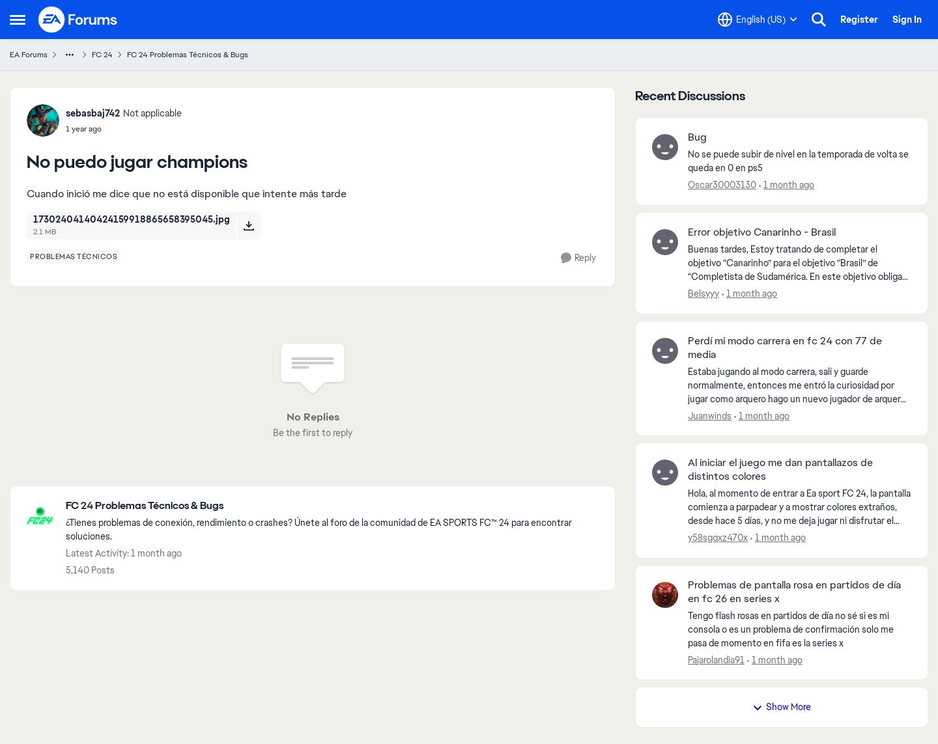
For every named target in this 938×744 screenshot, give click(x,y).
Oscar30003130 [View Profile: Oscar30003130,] (722, 185)
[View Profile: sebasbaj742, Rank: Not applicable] (43, 120)
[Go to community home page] (78, 20)
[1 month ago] (786, 185)
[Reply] (578, 258)
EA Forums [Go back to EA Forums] (29, 54)
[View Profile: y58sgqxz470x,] (665, 473)
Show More (781, 707)
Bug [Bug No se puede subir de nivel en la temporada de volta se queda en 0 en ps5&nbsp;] (697, 137)
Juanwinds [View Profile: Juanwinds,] (710, 415)
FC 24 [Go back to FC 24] (102, 54)
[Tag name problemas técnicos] (74, 256)
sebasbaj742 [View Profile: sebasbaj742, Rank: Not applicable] (93, 113)
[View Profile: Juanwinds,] (665, 351)
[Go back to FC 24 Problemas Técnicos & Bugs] (334, 506)
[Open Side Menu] (17, 19)
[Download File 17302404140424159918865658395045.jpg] (248, 225)
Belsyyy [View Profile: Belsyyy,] (703, 293)
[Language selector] (757, 20)
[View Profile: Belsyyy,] (665, 242)
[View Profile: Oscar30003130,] (665, 147)
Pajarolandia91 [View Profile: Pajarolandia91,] (716, 659)
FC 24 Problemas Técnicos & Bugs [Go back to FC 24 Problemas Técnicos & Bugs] (187, 54)
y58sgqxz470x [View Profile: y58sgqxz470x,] (718, 538)
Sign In (907, 19)
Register (859, 19)
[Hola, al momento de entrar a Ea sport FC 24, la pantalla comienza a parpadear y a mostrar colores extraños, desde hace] (799, 507)
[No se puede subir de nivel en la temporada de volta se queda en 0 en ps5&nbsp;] (799, 161)
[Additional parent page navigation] (70, 55)
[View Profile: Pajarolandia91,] (665, 595)
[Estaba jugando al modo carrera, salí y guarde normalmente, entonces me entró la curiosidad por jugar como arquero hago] (799, 385)
